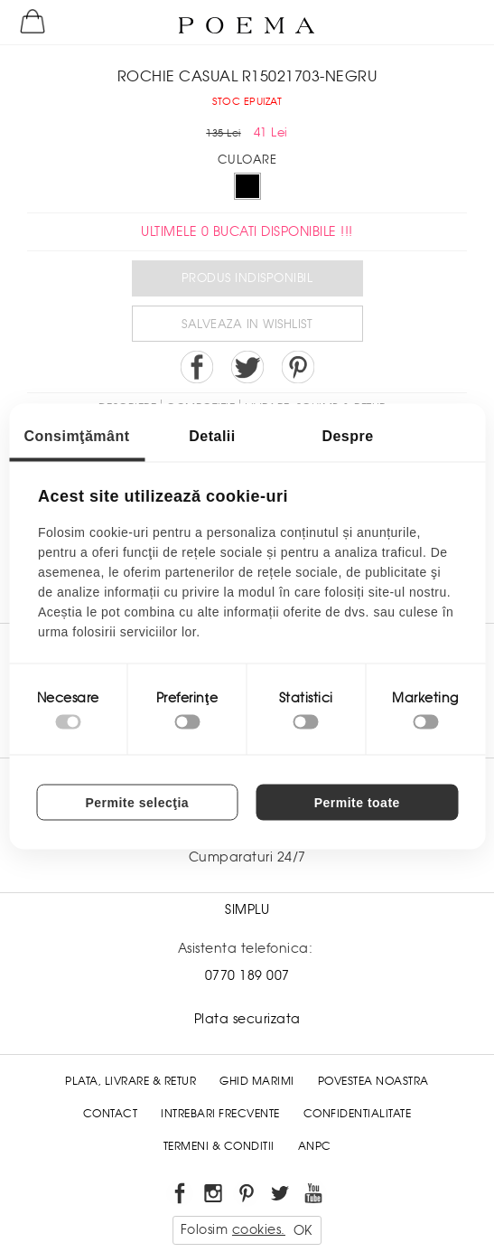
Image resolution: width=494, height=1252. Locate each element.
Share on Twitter (247, 367)
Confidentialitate (357, 1113)
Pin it (298, 367)
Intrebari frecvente (220, 1113)
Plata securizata (247, 1019)
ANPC (314, 1146)
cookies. (258, 1229)
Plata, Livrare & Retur (130, 1081)
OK (303, 1230)
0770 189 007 (247, 975)
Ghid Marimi (256, 1081)
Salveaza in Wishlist (247, 324)
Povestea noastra (373, 1081)
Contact (110, 1113)
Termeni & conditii (219, 1146)
